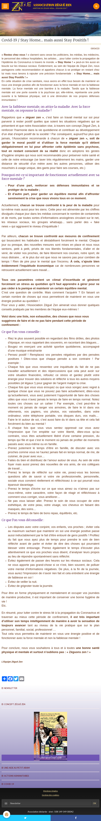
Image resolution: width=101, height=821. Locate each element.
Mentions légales (50, 791)
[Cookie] (6, 814)
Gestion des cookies (50, 795)
